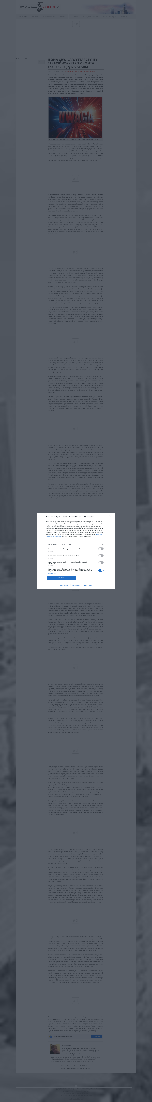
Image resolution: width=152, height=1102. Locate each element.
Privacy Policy (87, 585)
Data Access (76, 585)
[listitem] (76, 544)
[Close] (111, 517)
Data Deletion (64, 585)
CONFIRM (61, 578)
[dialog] (76, 551)
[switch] (101, 548)
